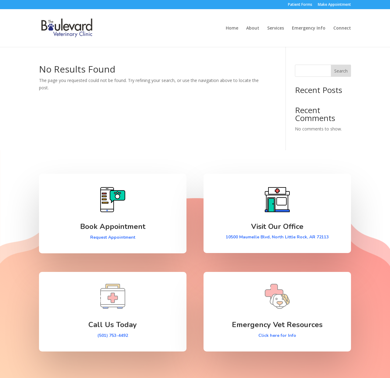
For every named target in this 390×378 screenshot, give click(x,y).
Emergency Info (308, 28)
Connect (342, 28)
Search (341, 71)
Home (232, 28)
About (252, 28)
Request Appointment (112, 237)
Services (275, 28)
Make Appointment (334, 5)
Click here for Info (277, 335)
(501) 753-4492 (113, 335)
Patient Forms (300, 5)
